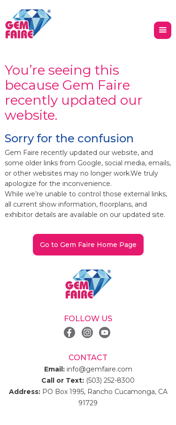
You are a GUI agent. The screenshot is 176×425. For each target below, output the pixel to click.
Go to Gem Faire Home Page (88, 244)
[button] (162, 30)
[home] (28, 24)
